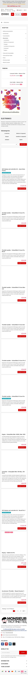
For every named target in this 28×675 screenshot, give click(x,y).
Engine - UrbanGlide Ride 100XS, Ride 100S (13, 434)
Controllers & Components (21, 136)
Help (13, 10)
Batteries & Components (21, 133)
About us (3, 10)
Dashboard (7, 139)
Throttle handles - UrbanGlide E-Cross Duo (13, 324)
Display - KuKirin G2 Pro (8, 552)
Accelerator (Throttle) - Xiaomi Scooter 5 (13, 591)
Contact (9, 10)
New (2, 9)
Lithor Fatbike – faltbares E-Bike (16, 82)
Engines (21, 139)
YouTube (6, 644)
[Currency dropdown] (25, 10)
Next (24, 611)
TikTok (14, 644)
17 (20, 611)
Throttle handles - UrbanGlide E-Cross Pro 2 (14, 360)
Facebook (2, 644)
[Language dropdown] (19, 10)
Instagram (10, 644)
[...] (20, 627)
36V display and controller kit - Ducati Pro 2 (13, 510)
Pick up (19, 2)
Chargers (7, 136)
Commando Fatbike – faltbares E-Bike (17, 73)
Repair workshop (9, 9)
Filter (23, 144)
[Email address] (10, 652)
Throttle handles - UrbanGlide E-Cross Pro (13, 396)
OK (23, 652)
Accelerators (7, 133)
